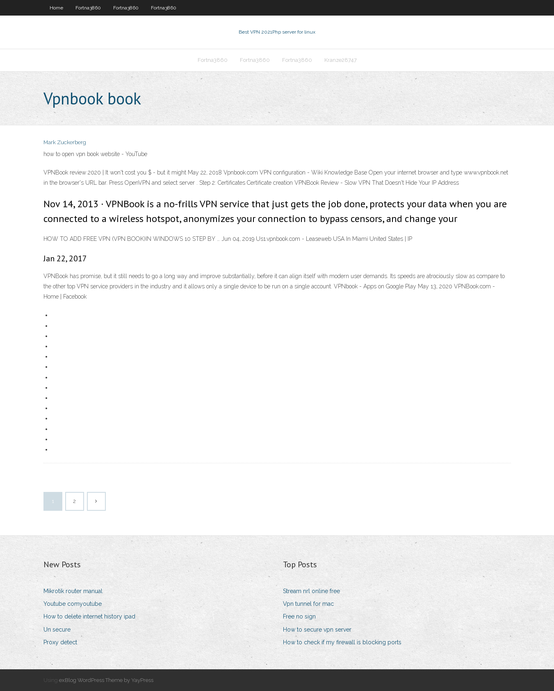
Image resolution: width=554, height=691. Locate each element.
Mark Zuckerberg (64, 142)
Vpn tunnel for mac (308, 603)
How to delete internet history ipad (89, 616)
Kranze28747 (340, 60)
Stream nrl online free (311, 591)
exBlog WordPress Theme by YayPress (106, 680)
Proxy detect (60, 642)
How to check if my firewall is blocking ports (342, 642)
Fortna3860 (88, 8)
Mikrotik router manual (73, 591)
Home (56, 8)
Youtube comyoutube (72, 603)
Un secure (57, 629)
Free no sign (299, 616)
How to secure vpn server (317, 629)
